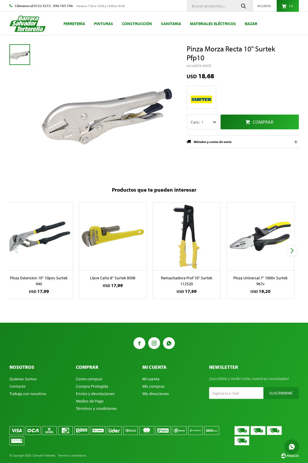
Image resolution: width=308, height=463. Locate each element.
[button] (292, 250)
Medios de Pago (90, 401)
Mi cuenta (150, 379)
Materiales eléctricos (213, 23)
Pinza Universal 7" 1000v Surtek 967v (260, 280)
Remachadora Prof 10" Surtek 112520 (186, 280)
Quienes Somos (23, 379)
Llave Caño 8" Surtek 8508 (112, 278)
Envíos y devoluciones (95, 393)
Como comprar (89, 379)
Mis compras (153, 386)
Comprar (263, 122)
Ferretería (74, 23)
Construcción (137, 23)
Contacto (17, 386)
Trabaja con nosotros (27, 393)
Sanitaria (171, 23)
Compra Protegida (92, 386)
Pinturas (103, 23)
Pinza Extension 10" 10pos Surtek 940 (39, 280)
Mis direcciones (155, 393)
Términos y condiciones (96, 408)
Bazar (251, 23)
